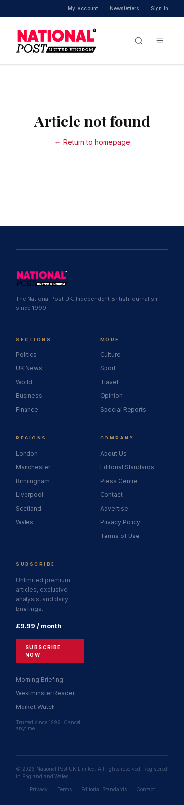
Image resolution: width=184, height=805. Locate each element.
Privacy (39, 789)
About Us (113, 453)
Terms (64, 789)
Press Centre (119, 481)
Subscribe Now (43, 651)
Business (29, 395)
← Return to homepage (92, 142)
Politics (26, 354)
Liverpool (29, 494)
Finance (27, 409)
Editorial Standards (127, 467)
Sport (108, 368)
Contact (111, 494)
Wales (24, 522)
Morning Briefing (39, 679)
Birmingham (33, 481)
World (24, 382)
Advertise (114, 508)
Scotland (28, 508)
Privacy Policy (120, 522)
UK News (29, 368)
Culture (110, 354)
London (27, 453)
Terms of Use (120, 535)
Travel (109, 382)
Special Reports (123, 409)
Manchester (33, 467)
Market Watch (35, 706)
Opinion (111, 395)
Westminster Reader (45, 693)
